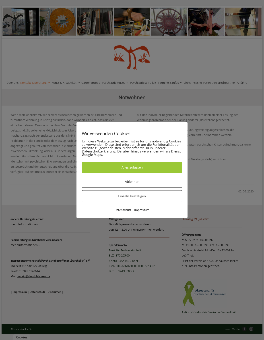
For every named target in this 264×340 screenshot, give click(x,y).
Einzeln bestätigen (132, 196)
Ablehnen (132, 181)
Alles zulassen (132, 167)
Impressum (141, 210)
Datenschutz (123, 210)
